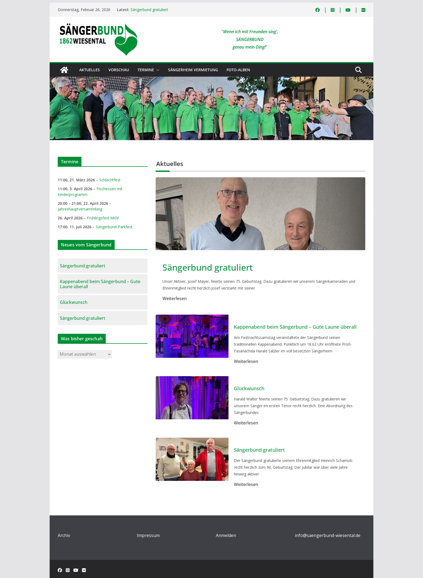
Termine (146, 69)
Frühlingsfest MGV (103, 217)
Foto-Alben (238, 69)
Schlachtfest (110, 179)
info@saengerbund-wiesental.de (327, 535)
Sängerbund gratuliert (149, 9)
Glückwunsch (249, 389)
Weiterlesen (174, 298)
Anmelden (226, 535)
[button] (156, 70)
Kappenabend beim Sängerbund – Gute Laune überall (295, 327)
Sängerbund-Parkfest (114, 226)
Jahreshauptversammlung (80, 209)
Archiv (64, 535)
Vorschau (118, 69)
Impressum (148, 535)
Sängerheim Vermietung (193, 69)
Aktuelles (89, 69)
